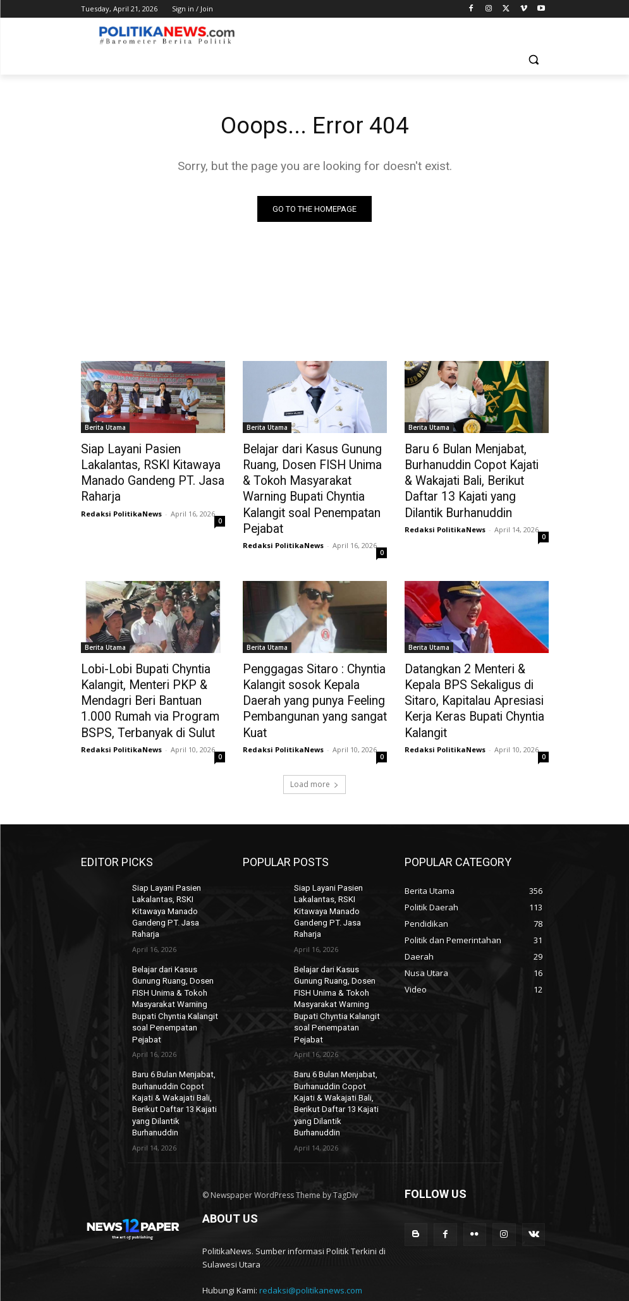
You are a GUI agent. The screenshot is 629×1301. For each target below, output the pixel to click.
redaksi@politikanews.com (310, 1206)
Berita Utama (105, 428)
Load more (314, 750)
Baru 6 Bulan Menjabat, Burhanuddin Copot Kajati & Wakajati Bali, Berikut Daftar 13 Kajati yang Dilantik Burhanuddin (470, 477)
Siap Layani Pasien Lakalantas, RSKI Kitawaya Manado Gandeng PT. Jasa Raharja (152, 463)
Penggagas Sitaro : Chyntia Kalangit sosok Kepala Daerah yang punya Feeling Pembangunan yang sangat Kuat (313, 672)
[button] (534, 60)
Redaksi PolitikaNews (121, 493)
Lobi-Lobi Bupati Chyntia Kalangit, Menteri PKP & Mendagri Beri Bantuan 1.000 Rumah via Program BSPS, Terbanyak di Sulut (149, 672)
